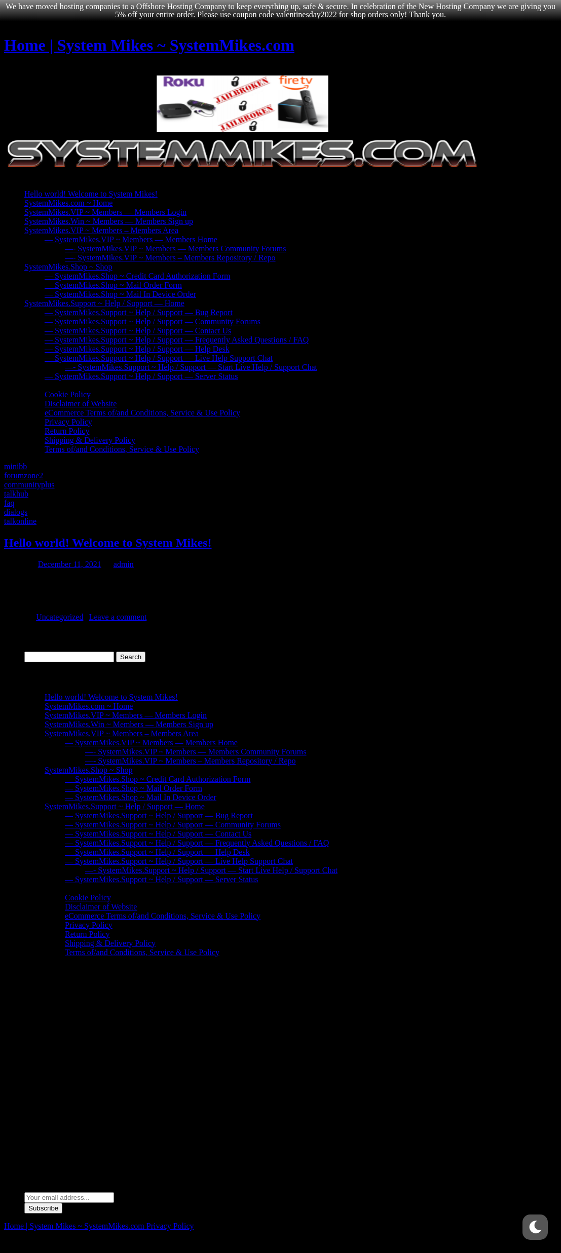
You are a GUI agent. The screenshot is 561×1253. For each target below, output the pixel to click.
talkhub (16, 493)
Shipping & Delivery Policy (90, 440)
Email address (47, 1187)
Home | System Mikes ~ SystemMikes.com (149, 45)
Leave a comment (118, 617)
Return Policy (67, 431)
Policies (37, 385)
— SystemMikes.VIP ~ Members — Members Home (131, 239)
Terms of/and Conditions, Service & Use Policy (122, 449)
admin (124, 564)
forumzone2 (23, 475)
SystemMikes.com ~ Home (68, 203)
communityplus (29, 484)
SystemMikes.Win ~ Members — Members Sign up (108, 221)
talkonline (20, 521)
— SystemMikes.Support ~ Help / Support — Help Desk (137, 349)
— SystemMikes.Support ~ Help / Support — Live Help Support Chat (159, 358)
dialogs (15, 512)
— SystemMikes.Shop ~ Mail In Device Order (120, 294)
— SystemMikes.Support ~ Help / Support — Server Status (141, 376)
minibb (15, 466)
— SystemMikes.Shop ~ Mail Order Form (113, 285)
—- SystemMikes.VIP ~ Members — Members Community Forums (175, 248)
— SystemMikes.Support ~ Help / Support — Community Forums (152, 321)
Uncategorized (59, 617)
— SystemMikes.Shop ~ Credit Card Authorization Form (137, 276)
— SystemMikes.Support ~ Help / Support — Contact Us (138, 330)
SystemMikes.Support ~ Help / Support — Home (104, 303)
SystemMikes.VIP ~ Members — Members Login (105, 212)
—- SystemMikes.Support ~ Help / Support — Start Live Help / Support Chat (191, 367)
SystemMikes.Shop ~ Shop (68, 266)
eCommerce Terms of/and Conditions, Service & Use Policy (142, 412)
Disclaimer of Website (81, 403)
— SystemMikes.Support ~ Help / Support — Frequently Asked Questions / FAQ (177, 339)
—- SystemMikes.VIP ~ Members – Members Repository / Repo (170, 257)
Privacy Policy (68, 421)
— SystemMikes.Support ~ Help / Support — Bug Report (139, 312)
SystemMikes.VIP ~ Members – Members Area (101, 230)
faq (9, 503)
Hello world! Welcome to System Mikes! (91, 193)
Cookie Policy (68, 394)
